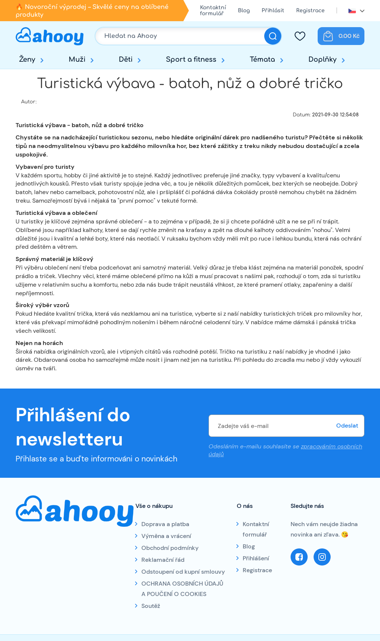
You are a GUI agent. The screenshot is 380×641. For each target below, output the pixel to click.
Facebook (299, 557)
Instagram (322, 557)
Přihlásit (273, 10)
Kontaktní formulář (213, 10)
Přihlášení (256, 558)
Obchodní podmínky (170, 548)
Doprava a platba (165, 524)
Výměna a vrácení (166, 536)
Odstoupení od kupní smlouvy (183, 572)
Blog (244, 10)
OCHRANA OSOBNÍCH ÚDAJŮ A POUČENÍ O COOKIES (182, 589)
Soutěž (150, 606)
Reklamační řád (162, 560)
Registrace (310, 10)
